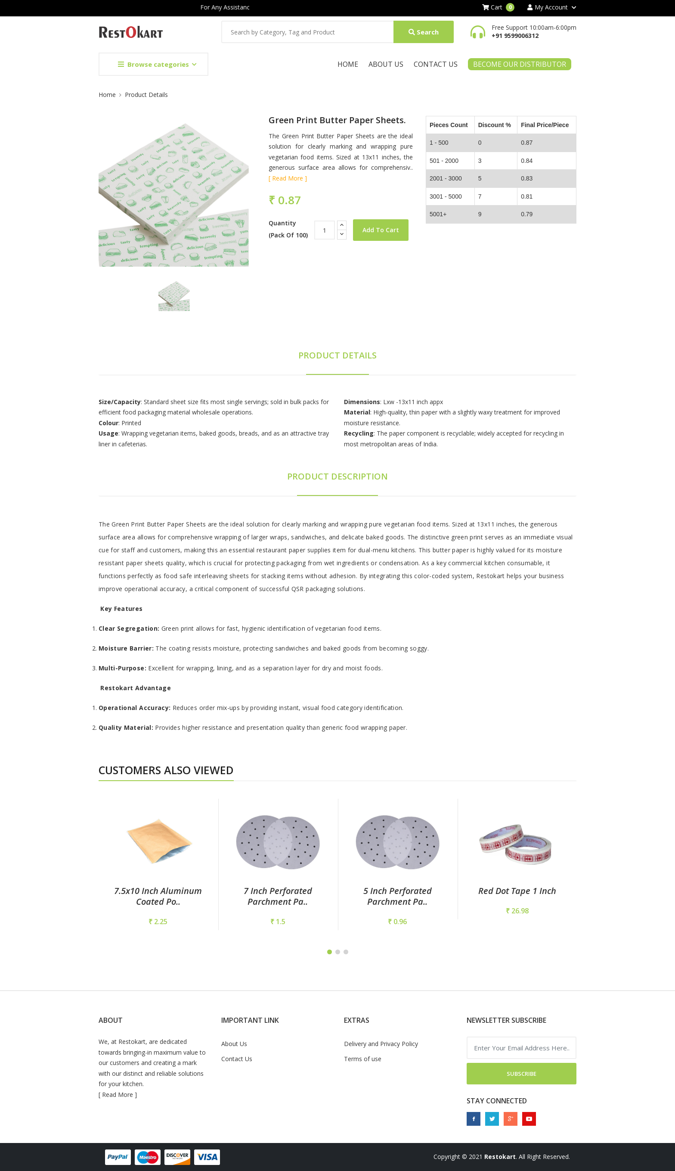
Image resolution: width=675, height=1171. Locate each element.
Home (348, 64)
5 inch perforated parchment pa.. (397, 896)
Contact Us (436, 64)
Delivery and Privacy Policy (381, 1044)
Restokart (500, 1156)
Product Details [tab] (337, 355)
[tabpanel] (158, 864)
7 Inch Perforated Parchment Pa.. (278, 896)
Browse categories (153, 64)
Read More (117, 1094)
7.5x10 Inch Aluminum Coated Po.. (158, 896)
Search (424, 32)
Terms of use (362, 1059)
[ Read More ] (288, 178)
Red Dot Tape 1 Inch (517, 890)
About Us (385, 64)
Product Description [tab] (337, 476)
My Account (547, 7)
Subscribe (521, 1074)
